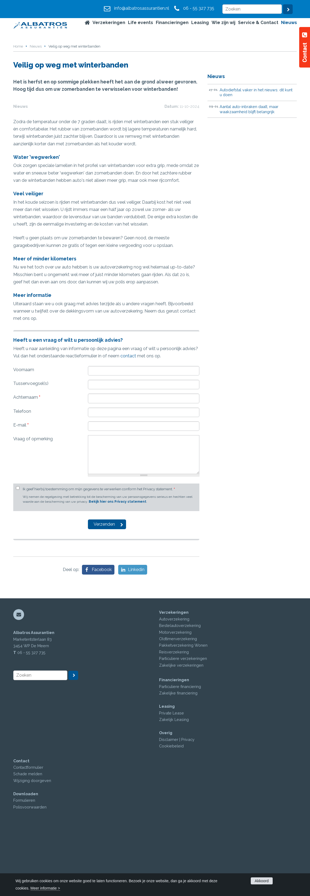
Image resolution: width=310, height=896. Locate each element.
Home (18, 46)
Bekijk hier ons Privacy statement (117, 568)
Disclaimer (168, 806)
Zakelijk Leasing (174, 786)
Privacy (187, 806)
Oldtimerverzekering (178, 705)
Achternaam (26, 464)
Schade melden (27, 840)
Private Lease (171, 779)
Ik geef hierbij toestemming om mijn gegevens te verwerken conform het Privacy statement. (99, 555)
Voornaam (23, 436)
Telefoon (22, 478)
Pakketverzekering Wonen (183, 712)
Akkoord (262, 881)
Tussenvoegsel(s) (30, 450)
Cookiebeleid (171, 812)
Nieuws (36, 46)
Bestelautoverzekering (180, 692)
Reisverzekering (174, 718)
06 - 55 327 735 (198, 8)
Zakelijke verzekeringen (181, 732)
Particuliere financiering (180, 753)
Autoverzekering (174, 685)
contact (128, 422)
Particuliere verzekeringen (183, 725)
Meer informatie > (45, 888)
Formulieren (24, 867)
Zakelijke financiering (178, 759)
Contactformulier (28, 834)
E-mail (21, 491)
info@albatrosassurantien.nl (141, 8)
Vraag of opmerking (33, 505)
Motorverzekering (175, 698)
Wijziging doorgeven (32, 847)
